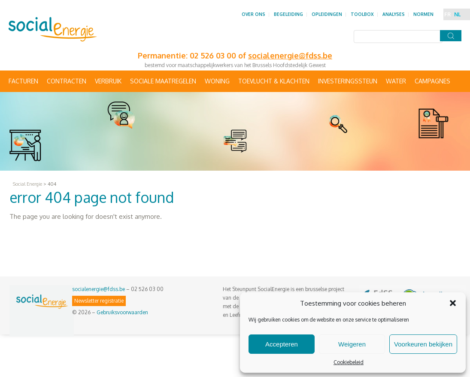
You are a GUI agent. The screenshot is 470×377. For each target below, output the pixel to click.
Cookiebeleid (349, 362)
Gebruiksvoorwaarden (122, 312)
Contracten (66, 81)
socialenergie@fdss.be (98, 289)
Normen (423, 14)
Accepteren (281, 344)
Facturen (23, 81)
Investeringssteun (347, 81)
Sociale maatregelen (163, 81)
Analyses (393, 14)
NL (457, 14)
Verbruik (108, 81)
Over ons (253, 14)
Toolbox (362, 14)
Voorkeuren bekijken (423, 344)
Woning (217, 81)
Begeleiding (288, 14)
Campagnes (432, 81)
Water (396, 81)
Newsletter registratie (99, 300)
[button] (453, 303)
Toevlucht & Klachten (273, 81)
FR (447, 14)
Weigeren (352, 344)
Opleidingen (327, 14)
